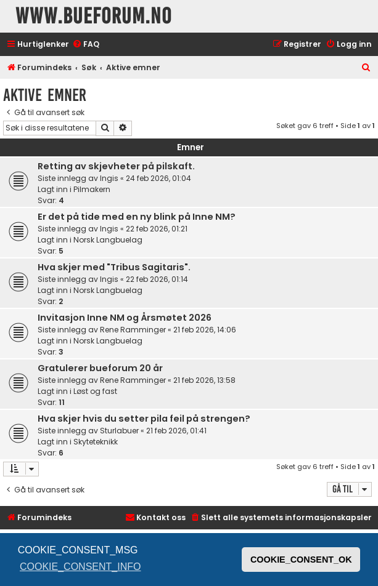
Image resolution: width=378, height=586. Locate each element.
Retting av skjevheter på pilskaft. (116, 166)
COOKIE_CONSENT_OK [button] (301, 559)
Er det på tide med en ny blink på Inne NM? (137, 217)
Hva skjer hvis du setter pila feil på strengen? (144, 418)
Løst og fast (95, 391)
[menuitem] (85, 44)
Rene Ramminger (133, 329)
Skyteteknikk (95, 441)
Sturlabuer (119, 430)
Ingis (109, 178)
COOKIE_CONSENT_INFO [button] (80, 566)
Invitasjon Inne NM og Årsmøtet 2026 (125, 317)
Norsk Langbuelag (107, 240)
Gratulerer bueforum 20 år (100, 368)
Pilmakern (91, 189)
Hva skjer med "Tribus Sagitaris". (114, 267)
